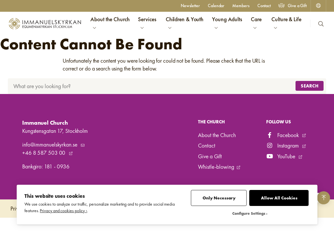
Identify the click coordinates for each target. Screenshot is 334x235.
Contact (264, 5)
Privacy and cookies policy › (63, 210)
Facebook (283, 135)
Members (240, 5)
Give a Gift (293, 5)
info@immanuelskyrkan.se (50, 144)
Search (309, 86)
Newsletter (190, 5)
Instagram (283, 145)
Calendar (216, 5)
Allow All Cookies (279, 198)
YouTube (281, 156)
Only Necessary (219, 198)
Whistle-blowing (216, 166)
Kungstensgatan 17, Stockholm (55, 130)
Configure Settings (248, 213)
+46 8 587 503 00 (44, 152)
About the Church (216, 135)
